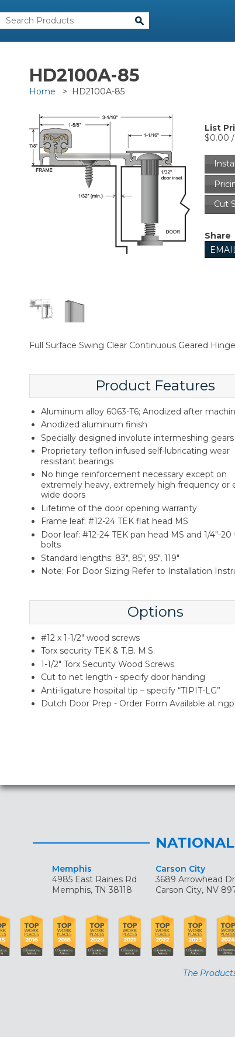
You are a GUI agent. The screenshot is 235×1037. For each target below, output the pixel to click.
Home (42, 91)
